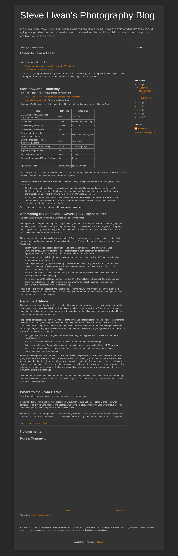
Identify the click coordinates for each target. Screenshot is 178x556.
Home (67, 511)
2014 (140, 110)
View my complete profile (145, 133)
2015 (140, 106)
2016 (140, 103)
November (144, 98)
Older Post (119, 511)
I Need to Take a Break (146, 92)
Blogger (100, 542)
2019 (140, 85)
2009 (140, 117)
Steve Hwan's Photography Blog (87, 15)
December (144, 88)
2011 (140, 114)
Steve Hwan (143, 128)
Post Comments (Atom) (41, 515)
